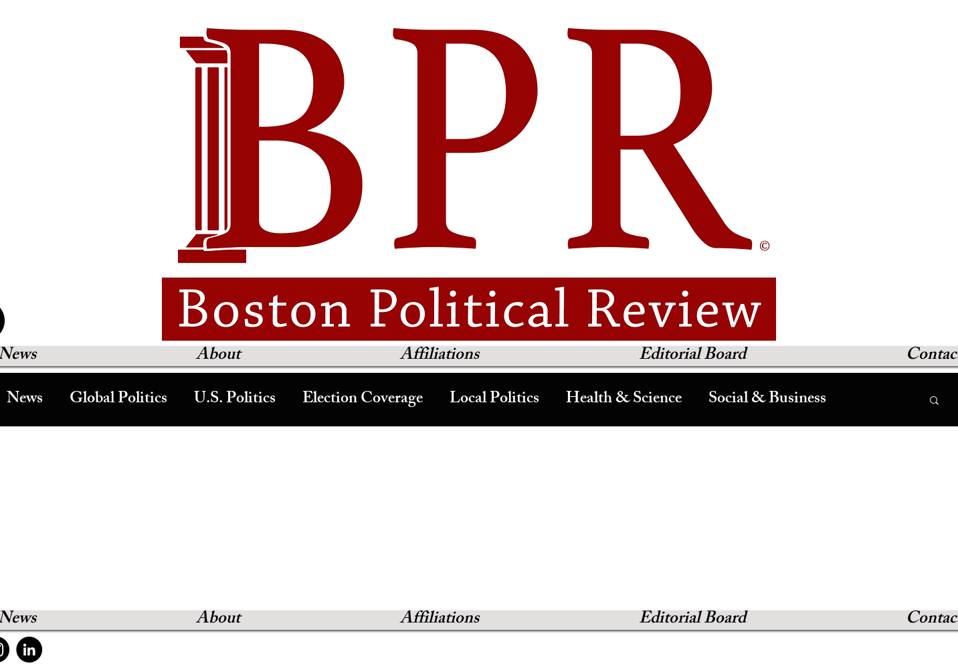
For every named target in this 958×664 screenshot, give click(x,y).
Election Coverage (362, 400)
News (25, 400)
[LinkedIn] (29, 650)
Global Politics (118, 400)
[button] (934, 401)
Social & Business (767, 400)
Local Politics (494, 400)
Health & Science (624, 400)
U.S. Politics (235, 400)
